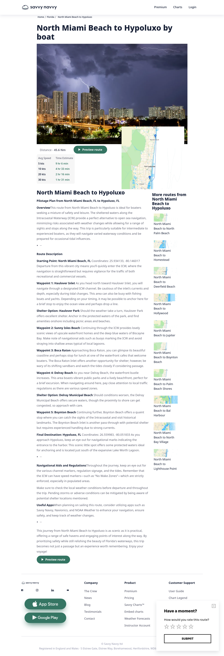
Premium (160, 7)
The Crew (90, 591)
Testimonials (92, 612)
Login (192, 7)
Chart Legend (178, 598)
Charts (177, 7)
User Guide (176, 591)
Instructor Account (137, 625)
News (88, 598)
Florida (50, 16)
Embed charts (133, 612)
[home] (45, 7)
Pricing (129, 598)
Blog (87, 605)
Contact (89, 618)
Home (41, 16)
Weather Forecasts (137, 618)
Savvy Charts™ (134, 605)
